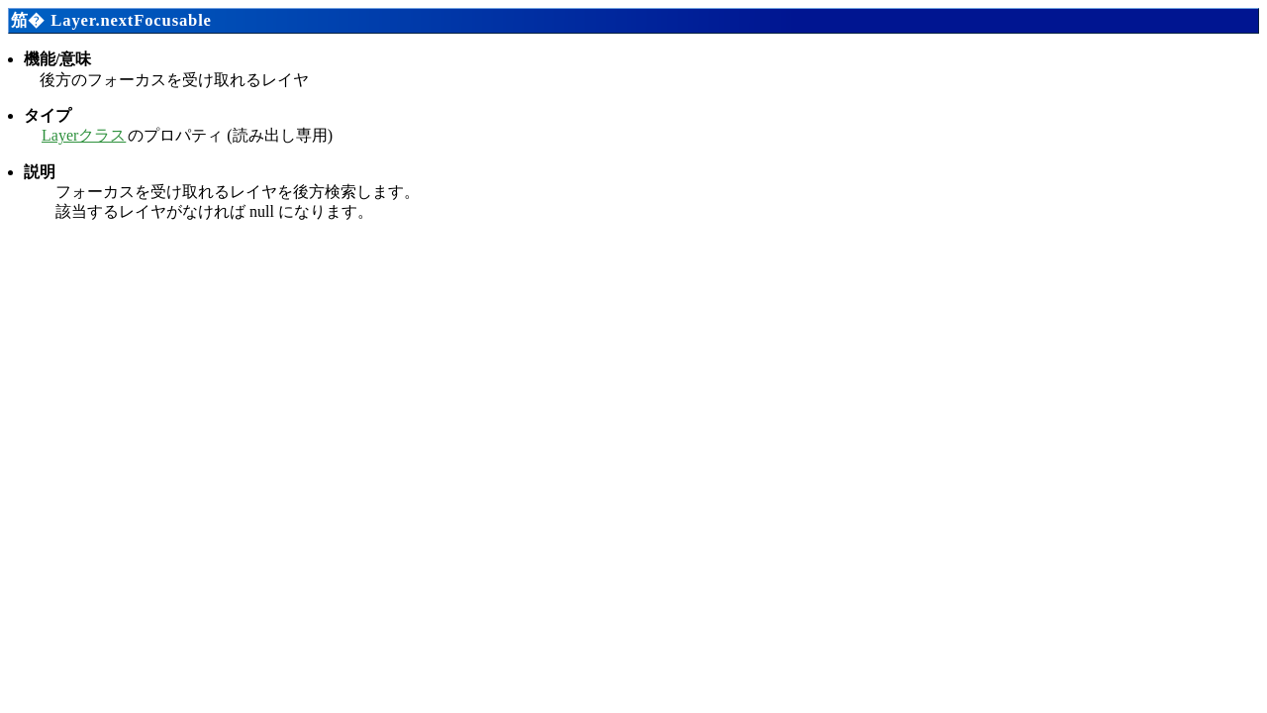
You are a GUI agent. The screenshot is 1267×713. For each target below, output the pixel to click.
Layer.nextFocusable (131, 20)
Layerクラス (84, 135)
